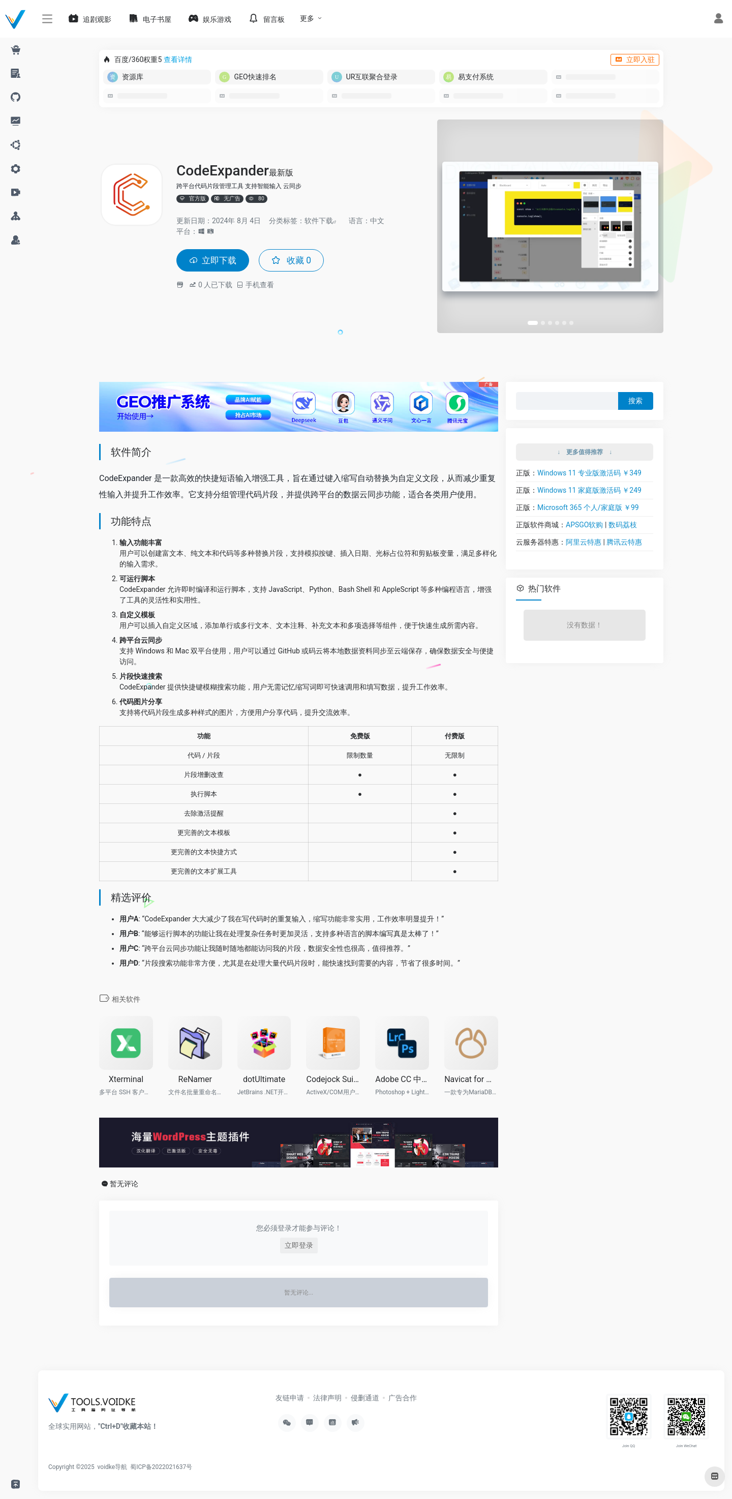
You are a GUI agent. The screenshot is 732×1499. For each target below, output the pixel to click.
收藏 (294, 260)
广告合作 (402, 1398)
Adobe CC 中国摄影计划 (402, 1079)
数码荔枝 (622, 525)
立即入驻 (635, 59)
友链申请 (290, 1398)
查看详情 (178, 59)
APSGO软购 (584, 525)
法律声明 (327, 1398)
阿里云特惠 (583, 542)
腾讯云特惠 (624, 542)
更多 (307, 18)
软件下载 (318, 220)
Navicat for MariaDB (471, 1079)
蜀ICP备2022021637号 (161, 1467)
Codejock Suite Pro (333, 1079)
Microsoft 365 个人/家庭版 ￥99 (588, 507)
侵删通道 (365, 1398)
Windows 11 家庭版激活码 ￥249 (589, 490)
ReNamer (195, 1079)
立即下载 (214, 260)
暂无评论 (124, 1184)
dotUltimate (264, 1079)
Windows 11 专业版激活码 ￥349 (589, 473)
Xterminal (126, 1079)
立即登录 (299, 1245)
